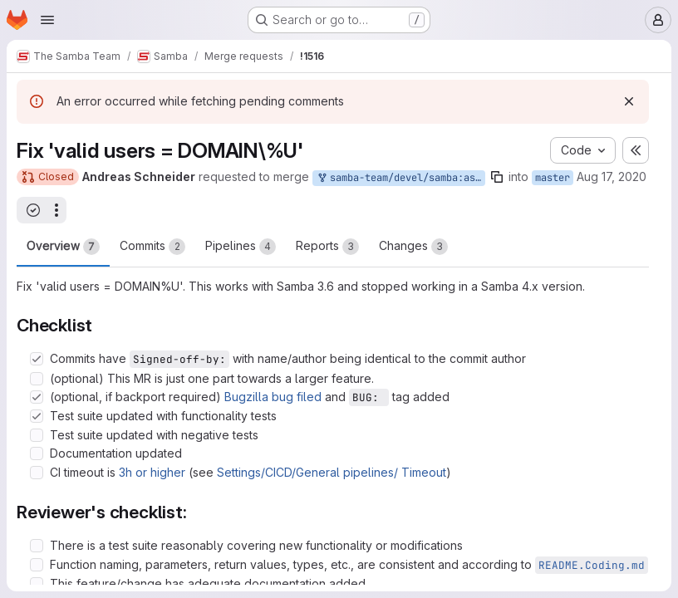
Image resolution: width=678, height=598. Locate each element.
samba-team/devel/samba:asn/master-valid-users (400, 178)
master (552, 177)
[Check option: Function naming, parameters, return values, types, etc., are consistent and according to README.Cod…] (36, 564)
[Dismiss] (629, 101)
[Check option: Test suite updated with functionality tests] (36, 416)
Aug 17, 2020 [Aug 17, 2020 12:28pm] (611, 176)
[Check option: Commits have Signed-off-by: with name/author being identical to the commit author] (36, 358)
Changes (413, 246)
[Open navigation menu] (47, 20)
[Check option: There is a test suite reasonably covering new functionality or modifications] (36, 545)
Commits (152, 246)
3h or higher (152, 472)
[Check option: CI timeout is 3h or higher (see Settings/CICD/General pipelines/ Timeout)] (36, 472)
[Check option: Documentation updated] (36, 453)
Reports (327, 246)
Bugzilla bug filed (273, 397)
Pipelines (240, 246)
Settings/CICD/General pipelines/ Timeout (331, 472)
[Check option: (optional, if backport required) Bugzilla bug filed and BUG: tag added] (36, 397)
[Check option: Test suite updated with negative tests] (36, 435)
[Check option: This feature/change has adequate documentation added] (36, 584)
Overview (63, 246)
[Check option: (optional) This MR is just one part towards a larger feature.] (36, 378)
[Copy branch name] (497, 177)
